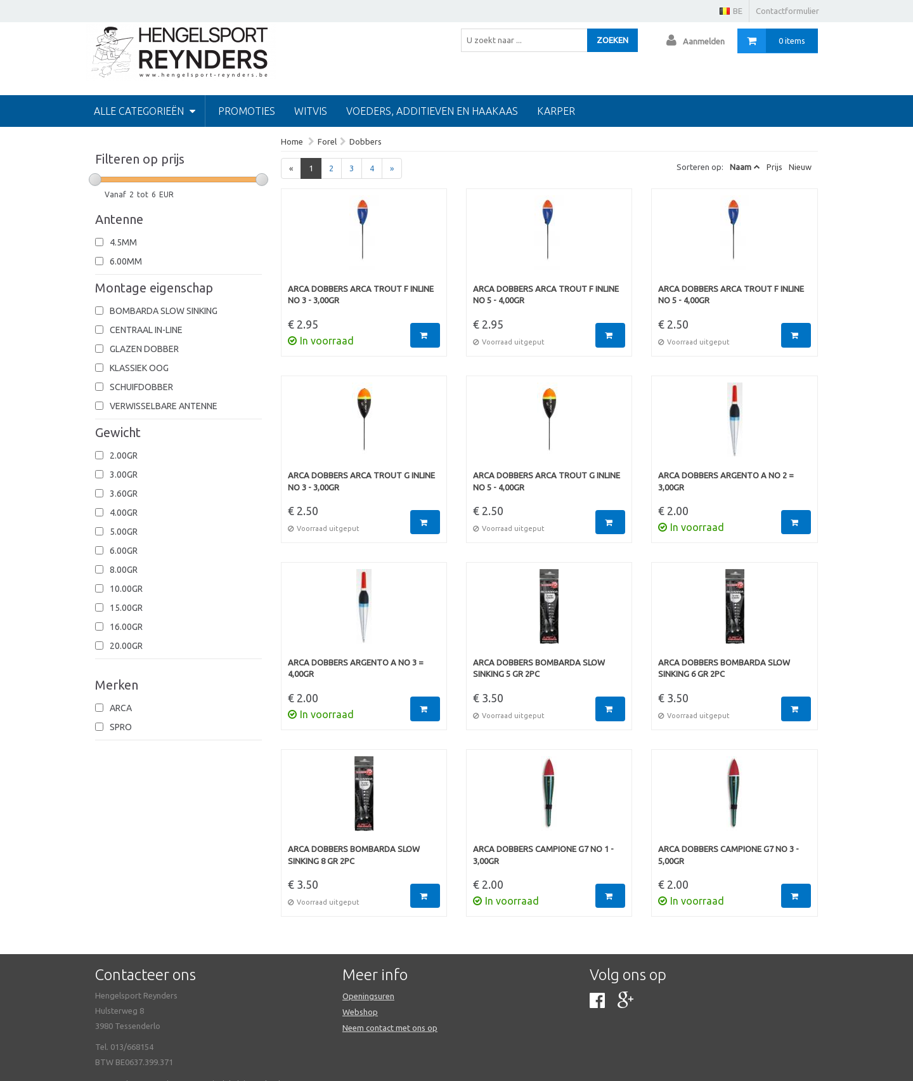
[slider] (95, 179)
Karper (556, 111)
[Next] (392, 168)
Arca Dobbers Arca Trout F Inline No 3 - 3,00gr (361, 294)
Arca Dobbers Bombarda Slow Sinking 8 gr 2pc (354, 854)
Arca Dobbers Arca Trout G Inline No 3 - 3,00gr (361, 481)
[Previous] (291, 168)
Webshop (360, 1011)
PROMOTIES (246, 111)
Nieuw (800, 166)
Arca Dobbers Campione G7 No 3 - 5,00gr (728, 854)
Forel (327, 141)
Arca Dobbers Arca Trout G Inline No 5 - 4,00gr (546, 481)
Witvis (310, 111)
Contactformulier (787, 10)
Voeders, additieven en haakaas (432, 111)
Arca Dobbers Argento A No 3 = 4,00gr (356, 668)
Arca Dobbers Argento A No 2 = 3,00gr (726, 481)
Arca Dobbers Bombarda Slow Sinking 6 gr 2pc (724, 668)
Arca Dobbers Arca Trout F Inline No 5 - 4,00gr (546, 294)
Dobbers (365, 141)
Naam (740, 166)
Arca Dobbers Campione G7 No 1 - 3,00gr (543, 854)
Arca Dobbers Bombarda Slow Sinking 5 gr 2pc (539, 668)
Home (292, 141)
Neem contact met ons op (389, 1027)
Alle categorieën (144, 111)
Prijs (774, 166)
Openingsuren (368, 996)
